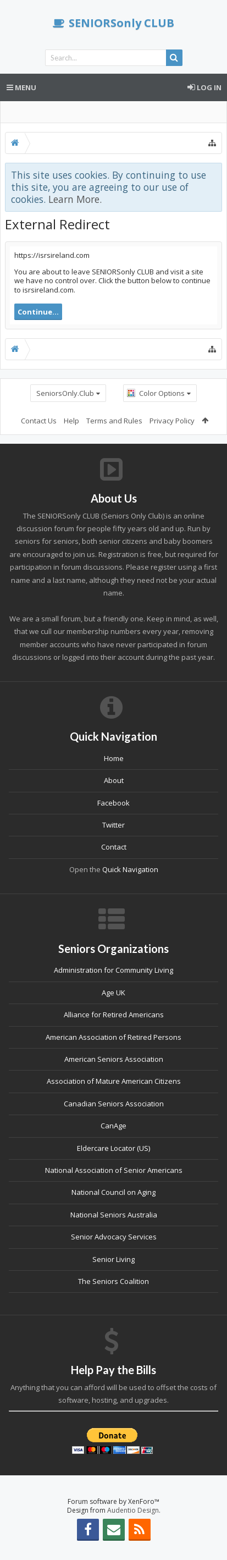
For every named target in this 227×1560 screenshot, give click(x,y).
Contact (113, 847)
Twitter (113, 825)
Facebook (113, 803)
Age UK (113, 992)
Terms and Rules (114, 421)
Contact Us (39, 421)
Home (114, 758)
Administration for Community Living (113, 970)
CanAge (113, 1126)
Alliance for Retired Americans (114, 1014)
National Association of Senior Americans (113, 1170)
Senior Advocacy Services (114, 1237)
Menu (21, 87)
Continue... (38, 312)
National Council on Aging (113, 1192)
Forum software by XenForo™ (113, 1501)
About (114, 780)
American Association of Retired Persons (113, 1037)
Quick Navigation (130, 869)
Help (71, 421)
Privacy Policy (172, 421)
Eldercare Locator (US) (113, 1148)
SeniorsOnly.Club (65, 393)
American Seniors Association (113, 1059)
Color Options (162, 393)
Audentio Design (133, 1510)
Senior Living (113, 1259)
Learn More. (75, 199)
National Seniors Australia (113, 1215)
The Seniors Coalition (113, 1281)
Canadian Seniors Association (114, 1104)
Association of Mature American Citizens (114, 1081)
